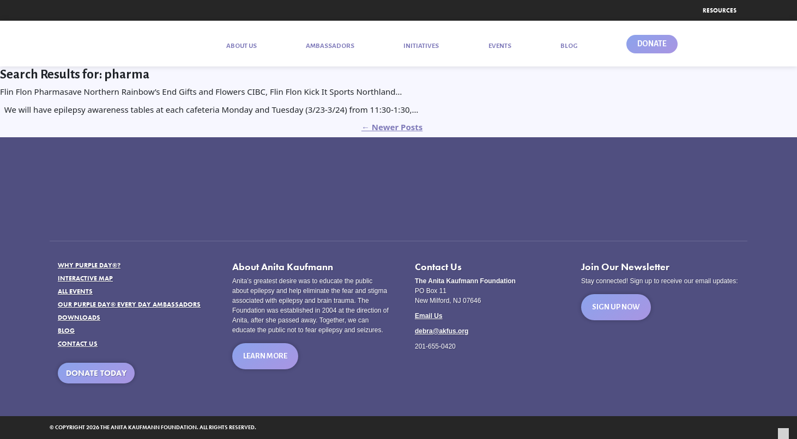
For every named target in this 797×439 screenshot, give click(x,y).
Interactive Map (85, 278)
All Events (75, 291)
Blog (66, 330)
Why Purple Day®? (89, 265)
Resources (719, 10)
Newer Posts (391, 126)
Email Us (429, 316)
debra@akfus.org (441, 331)
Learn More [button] (265, 356)
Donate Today (96, 373)
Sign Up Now (616, 307)
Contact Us (78, 343)
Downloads (79, 317)
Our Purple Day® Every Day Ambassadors (129, 304)
